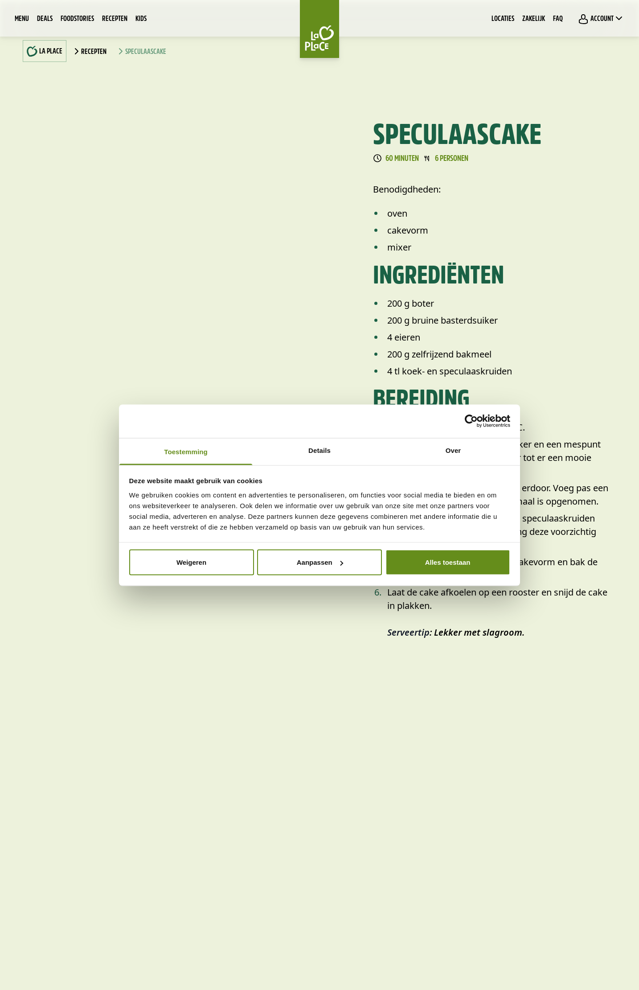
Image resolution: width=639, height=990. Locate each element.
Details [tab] (319, 450)
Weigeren (191, 562)
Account (601, 19)
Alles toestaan (448, 562)
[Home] (319, 29)
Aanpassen (320, 562)
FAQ (558, 19)
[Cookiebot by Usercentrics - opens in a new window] (471, 421)
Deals (45, 19)
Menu (22, 19)
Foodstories (77, 19)
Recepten (114, 19)
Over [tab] (453, 450)
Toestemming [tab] (186, 451)
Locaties (503, 19)
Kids (141, 19)
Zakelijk (533, 19)
